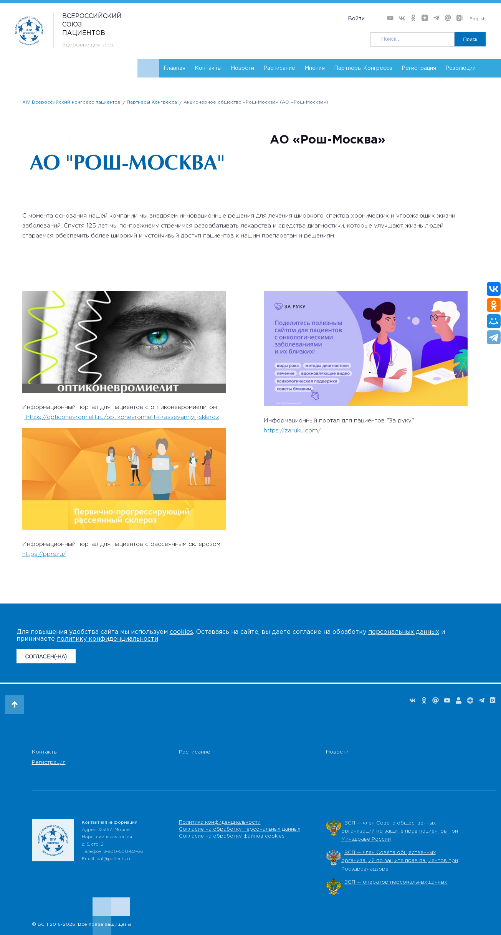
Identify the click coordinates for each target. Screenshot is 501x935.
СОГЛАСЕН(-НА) (46, 656)
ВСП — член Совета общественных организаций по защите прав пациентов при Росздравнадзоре (399, 861)
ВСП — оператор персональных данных (396, 882)
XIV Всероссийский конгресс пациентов (71, 102)
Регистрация (419, 68)
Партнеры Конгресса (363, 68)
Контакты (208, 68)
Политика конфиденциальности (220, 822)
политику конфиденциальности (107, 639)
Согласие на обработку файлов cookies (231, 836)
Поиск (469, 39)
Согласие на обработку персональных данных (239, 829)
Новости (242, 68)
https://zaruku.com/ (292, 430)
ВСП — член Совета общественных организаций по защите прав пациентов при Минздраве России (399, 831)
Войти (356, 18)
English (478, 19)
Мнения (314, 68)
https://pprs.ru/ (44, 554)
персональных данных (403, 632)
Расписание (279, 68)
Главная (174, 68)
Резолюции (460, 68)
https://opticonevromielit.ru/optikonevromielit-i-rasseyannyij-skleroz (122, 417)
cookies (181, 632)
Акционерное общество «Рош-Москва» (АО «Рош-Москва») (256, 102)
